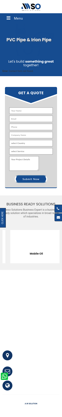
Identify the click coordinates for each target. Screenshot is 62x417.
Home (14, 408)
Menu (14, 18)
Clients (45, 408)
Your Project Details (24, 163)
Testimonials (32, 408)
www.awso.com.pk (27, 387)
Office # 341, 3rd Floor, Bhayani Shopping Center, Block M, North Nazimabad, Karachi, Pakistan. (38, 357)
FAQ (21, 408)
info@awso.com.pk (27, 373)
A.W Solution (31, 404)
